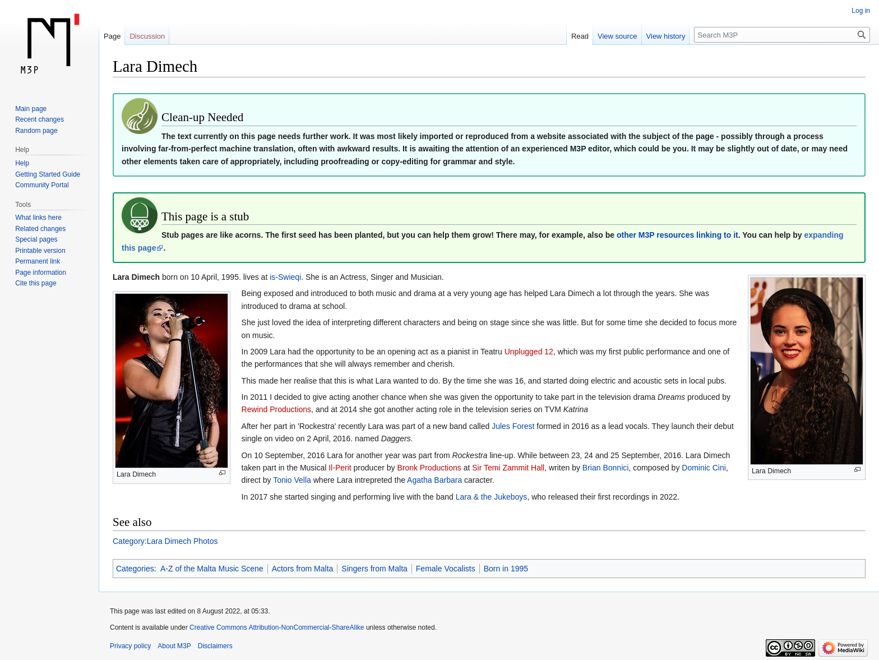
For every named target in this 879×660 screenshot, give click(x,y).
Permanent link (37, 261)
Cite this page (35, 283)
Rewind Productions (277, 409)
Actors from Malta (303, 568)
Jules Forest (513, 426)
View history (666, 36)
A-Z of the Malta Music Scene (211, 568)
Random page (36, 131)
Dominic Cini (704, 467)
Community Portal (41, 185)
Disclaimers (215, 646)
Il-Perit (340, 467)
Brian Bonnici (605, 467)
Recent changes (39, 119)
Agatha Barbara (434, 480)
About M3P (174, 646)
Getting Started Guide (47, 174)
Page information (40, 272)
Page (112, 36)
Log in (861, 11)
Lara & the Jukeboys (492, 496)
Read (580, 36)
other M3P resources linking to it (677, 234)
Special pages (36, 239)
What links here (38, 217)
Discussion (147, 36)
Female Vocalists (445, 568)
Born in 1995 (506, 568)
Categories (135, 568)
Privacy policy (130, 646)
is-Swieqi (285, 277)
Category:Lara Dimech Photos (165, 541)
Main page (31, 109)
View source (617, 36)
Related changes (40, 229)
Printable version (40, 251)
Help (22, 163)
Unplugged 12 (529, 351)
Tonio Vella (292, 480)
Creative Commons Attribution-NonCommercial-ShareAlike (276, 627)
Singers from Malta (374, 568)
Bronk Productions (429, 467)
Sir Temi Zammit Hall (508, 467)
